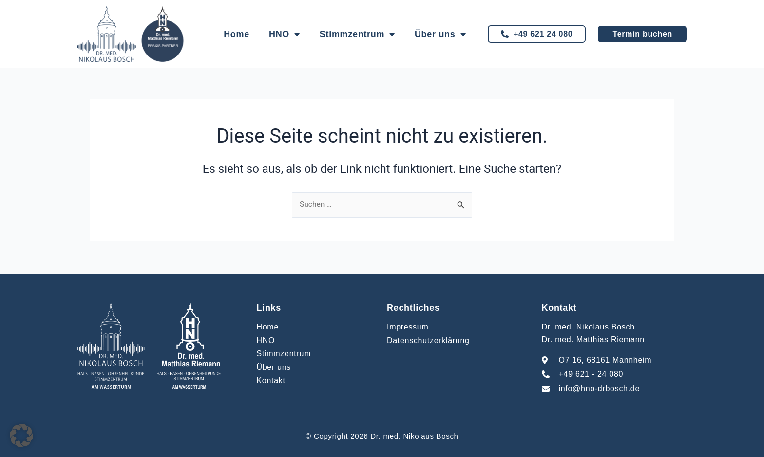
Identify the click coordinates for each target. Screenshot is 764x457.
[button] (21, 435)
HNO (284, 34)
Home (236, 34)
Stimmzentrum (357, 34)
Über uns (440, 34)
